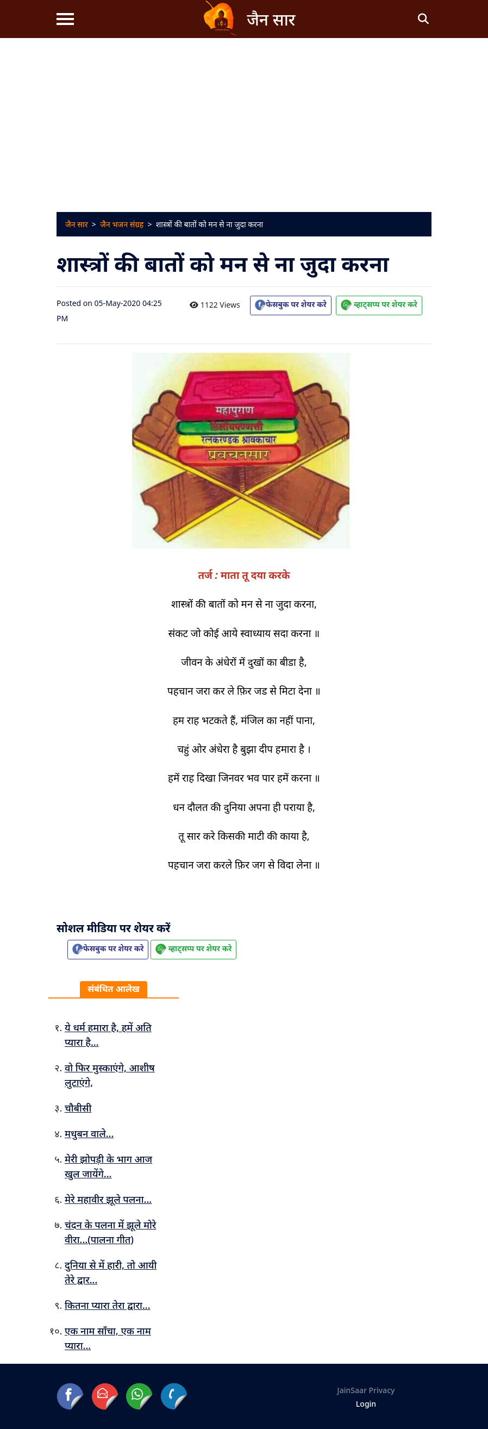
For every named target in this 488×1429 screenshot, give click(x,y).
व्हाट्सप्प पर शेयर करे (379, 304)
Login (366, 1404)
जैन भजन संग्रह (121, 224)
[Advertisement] (244, 119)
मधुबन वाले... (89, 1133)
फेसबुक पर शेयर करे (290, 304)
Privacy (382, 1390)
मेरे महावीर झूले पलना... (108, 1199)
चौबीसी (78, 1107)
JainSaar (352, 1390)
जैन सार (76, 224)
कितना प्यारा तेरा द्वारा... (108, 1305)
